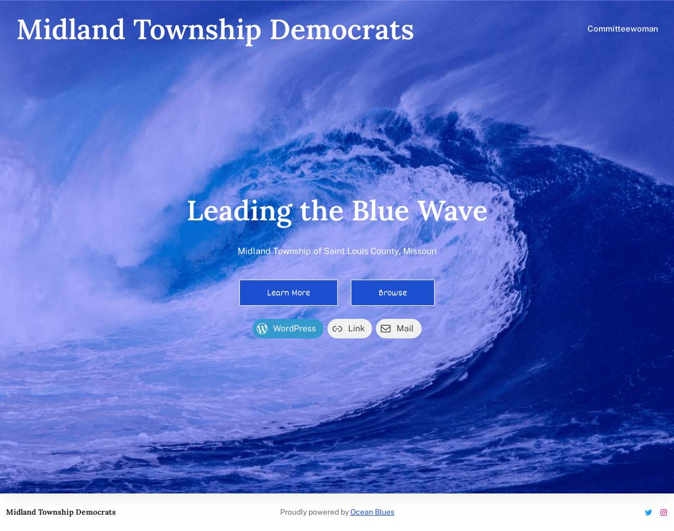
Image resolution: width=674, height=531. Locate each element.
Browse (393, 292)
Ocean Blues (372, 512)
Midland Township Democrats (215, 29)
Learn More (288, 292)
